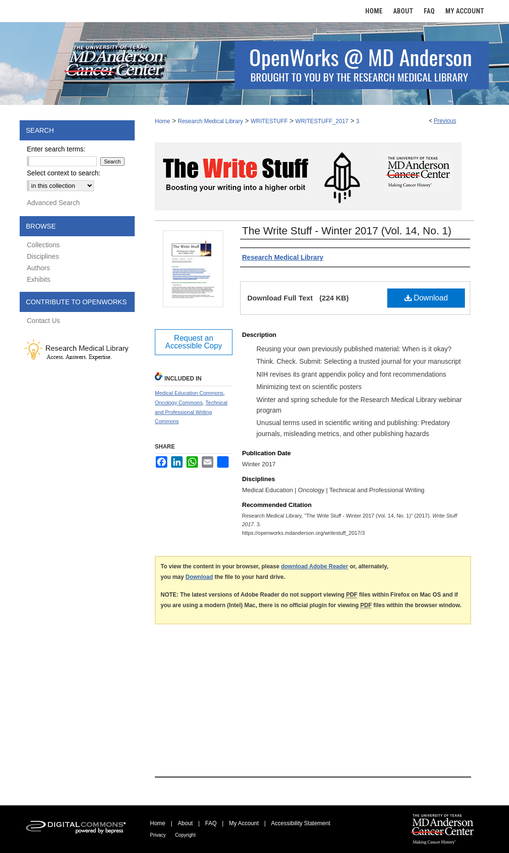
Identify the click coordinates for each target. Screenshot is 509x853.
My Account (244, 823)
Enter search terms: (56, 149)
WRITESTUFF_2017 (321, 121)
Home (162, 121)
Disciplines (43, 256)
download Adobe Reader (314, 566)
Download (426, 298)
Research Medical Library (210, 121)
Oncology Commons (179, 402)
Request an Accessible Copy (193, 342)
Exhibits (38, 279)
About (185, 823)
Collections (43, 245)
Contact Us (43, 320)
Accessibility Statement (300, 823)
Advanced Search (53, 203)
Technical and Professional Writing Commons (191, 412)
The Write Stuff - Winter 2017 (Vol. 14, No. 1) (346, 231)
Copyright (185, 835)
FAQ (211, 823)
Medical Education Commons (189, 393)
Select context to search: (63, 173)
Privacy (158, 835)
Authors (38, 268)
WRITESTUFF (269, 121)
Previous (445, 120)
